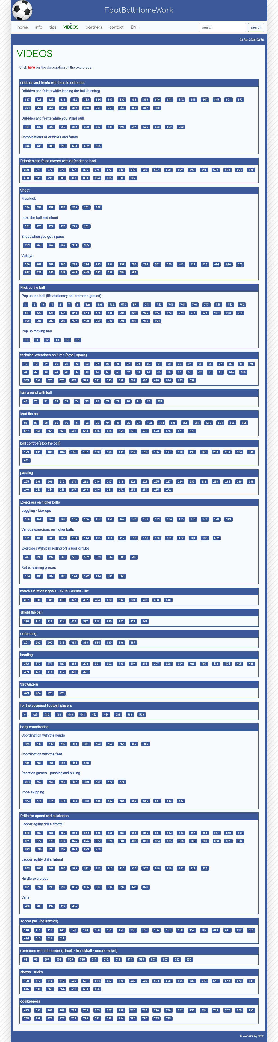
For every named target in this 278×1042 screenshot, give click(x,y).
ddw (261, 1036)
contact (116, 27)
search (256, 27)
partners (93, 27)
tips (52, 27)
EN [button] (134, 27)
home (22, 27)
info (38, 27)
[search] (222, 27)
